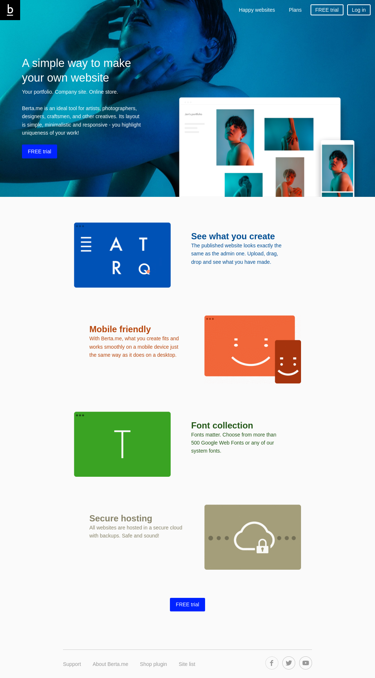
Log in (359, 10)
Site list (187, 664)
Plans (295, 10)
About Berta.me (110, 664)
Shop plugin (153, 664)
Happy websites (257, 10)
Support (72, 664)
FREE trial (327, 10)
